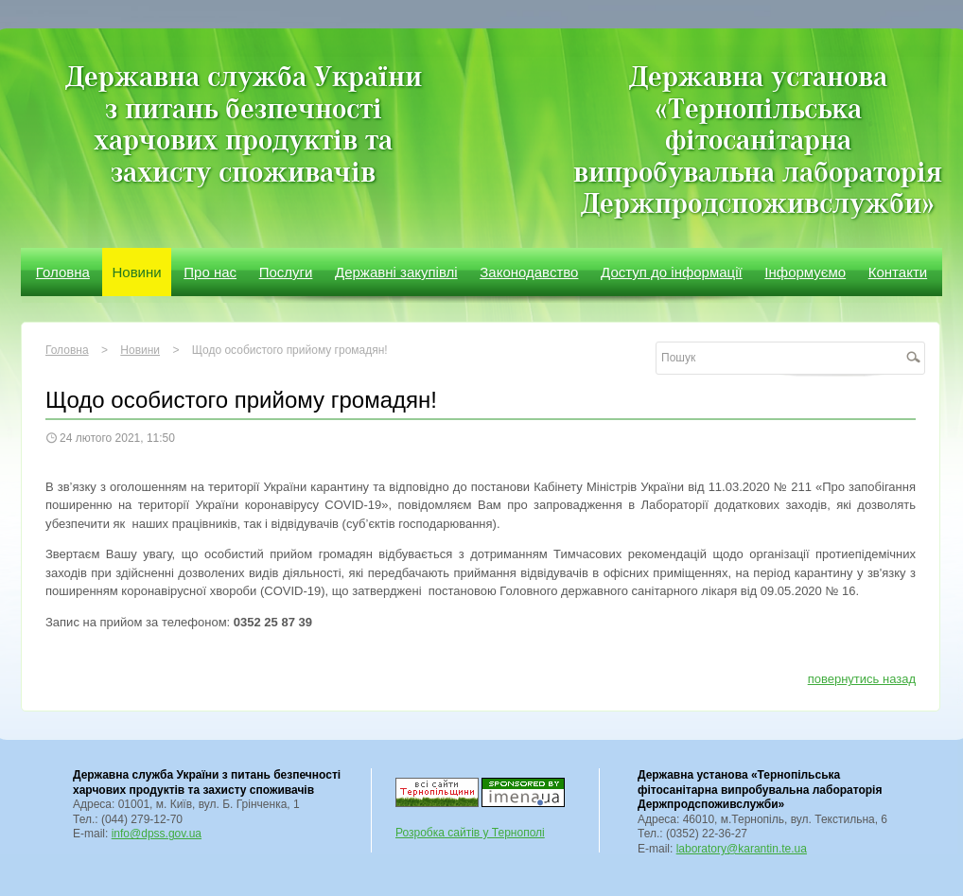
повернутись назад (862, 679)
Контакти (897, 272)
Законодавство (529, 272)
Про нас (210, 272)
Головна (63, 272)
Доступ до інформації (672, 272)
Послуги (286, 272)
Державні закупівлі (396, 272)
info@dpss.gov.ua (156, 833)
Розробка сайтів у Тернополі (470, 832)
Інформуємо (805, 272)
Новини (136, 272)
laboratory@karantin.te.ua (741, 848)
